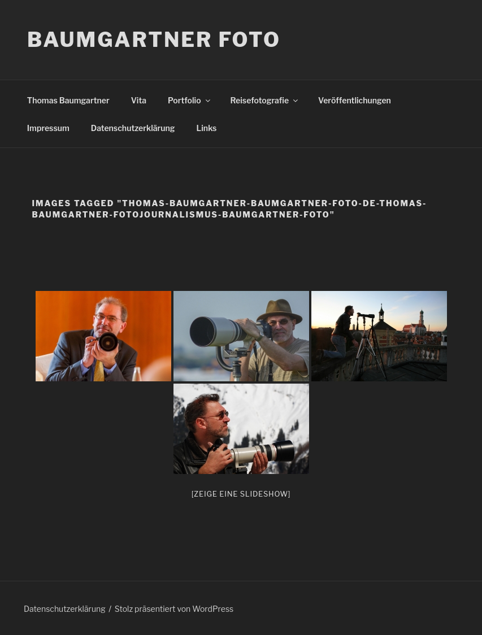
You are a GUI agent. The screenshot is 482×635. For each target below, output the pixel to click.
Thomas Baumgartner (68, 100)
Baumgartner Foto (154, 39)
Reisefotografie (265, 100)
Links (207, 128)
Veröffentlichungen (354, 100)
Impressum (48, 128)
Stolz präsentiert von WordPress (174, 609)
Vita (138, 100)
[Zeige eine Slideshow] (241, 493)
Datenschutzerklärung (133, 128)
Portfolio (189, 100)
